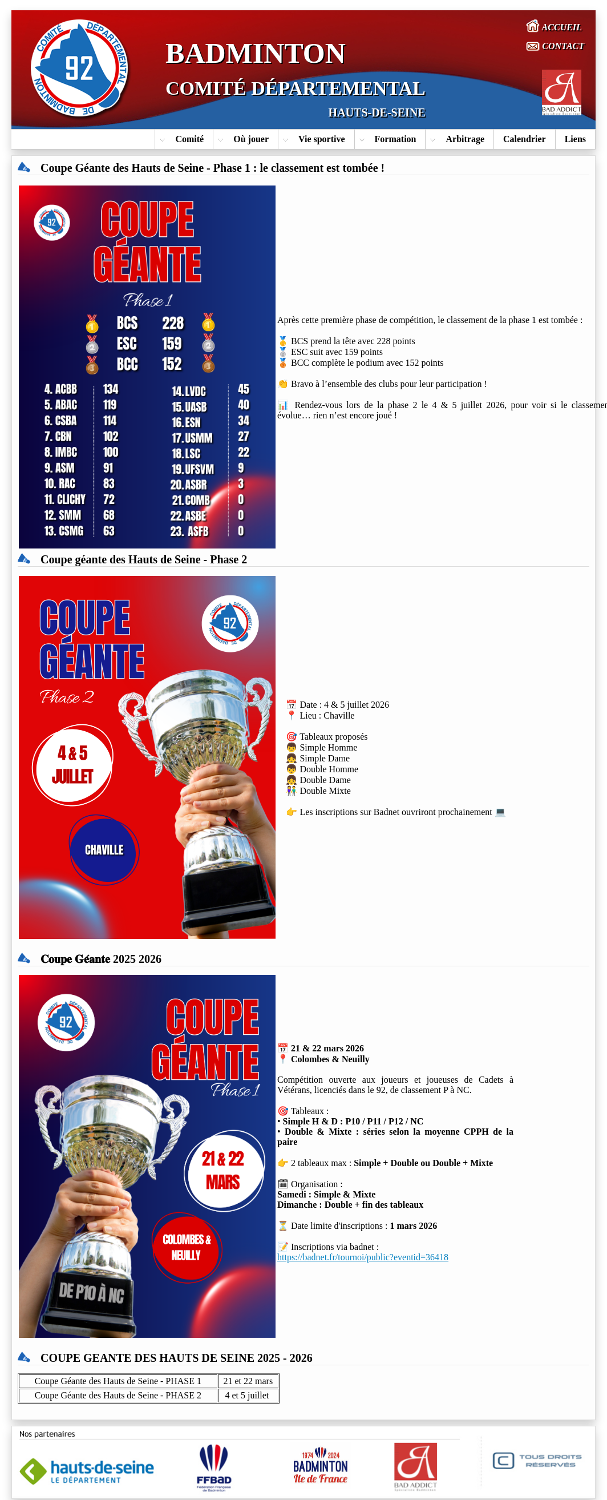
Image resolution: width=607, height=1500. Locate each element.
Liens (575, 139)
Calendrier (524, 139)
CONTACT (555, 46)
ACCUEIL (554, 26)
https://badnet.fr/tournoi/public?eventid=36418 (362, 1257)
